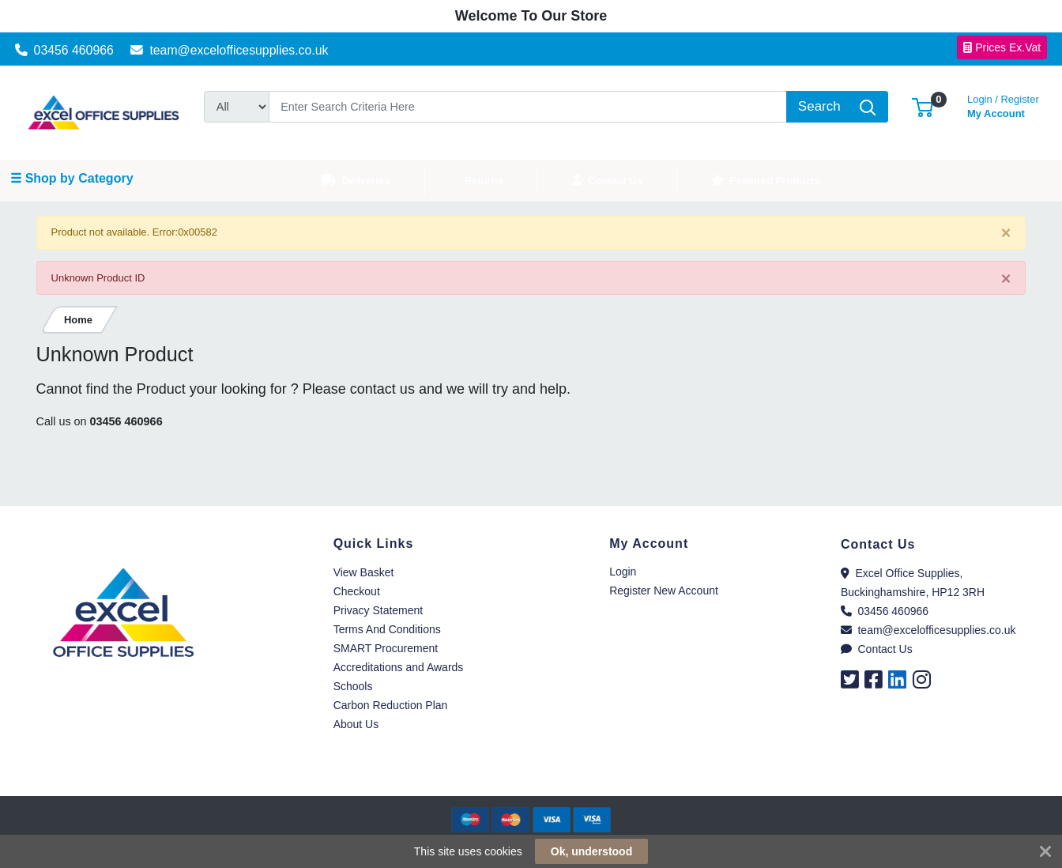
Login (622, 571)
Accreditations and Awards (398, 667)
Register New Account (663, 590)
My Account (1003, 104)
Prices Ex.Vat (1002, 47)
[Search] (528, 107)
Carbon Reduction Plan (390, 705)
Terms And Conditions (387, 629)
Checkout (356, 591)
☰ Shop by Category (71, 178)
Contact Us (877, 649)
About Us (356, 724)
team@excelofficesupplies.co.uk (229, 50)
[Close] (1006, 234)
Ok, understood (591, 851)
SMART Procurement (386, 648)
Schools (353, 686)
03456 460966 (64, 50)
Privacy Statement (378, 610)
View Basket (363, 572)
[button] (922, 106)
